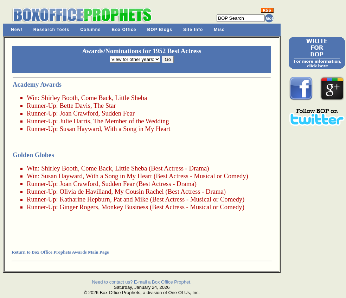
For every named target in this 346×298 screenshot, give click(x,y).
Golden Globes (33, 155)
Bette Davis (74, 105)
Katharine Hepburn (84, 199)
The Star (105, 105)
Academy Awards (37, 84)
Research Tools (51, 29)
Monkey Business (124, 207)
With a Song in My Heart (137, 128)
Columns (90, 29)
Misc (219, 29)
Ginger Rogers (78, 207)
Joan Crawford (78, 113)
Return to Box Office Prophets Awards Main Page (60, 252)
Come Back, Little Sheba (114, 97)
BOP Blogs (159, 29)
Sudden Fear (118, 113)
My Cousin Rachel (139, 191)
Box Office (124, 29)
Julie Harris (74, 121)
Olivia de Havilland (85, 191)
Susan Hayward (80, 128)
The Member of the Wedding (131, 121)
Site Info (193, 29)
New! (17, 29)
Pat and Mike (130, 199)
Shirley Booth (59, 97)
